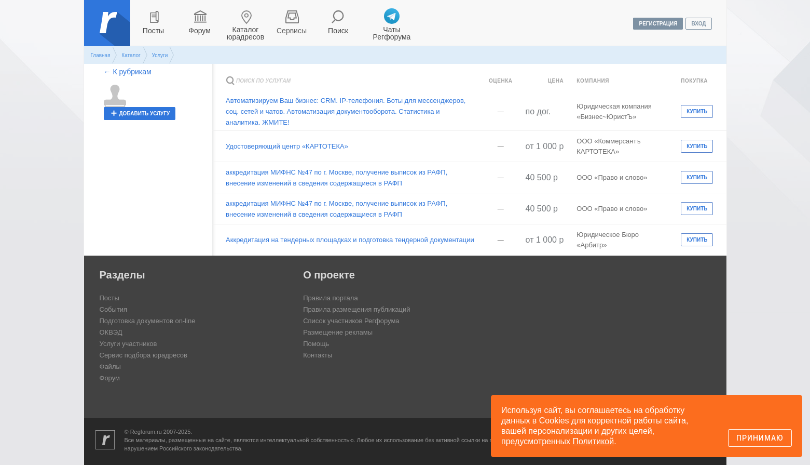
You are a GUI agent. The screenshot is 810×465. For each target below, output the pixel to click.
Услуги (160, 55)
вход (698, 23)
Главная (101, 55)
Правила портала (330, 298)
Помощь (316, 344)
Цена (556, 81)
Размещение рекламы (338, 332)
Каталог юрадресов (245, 33)
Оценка (501, 81)
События (114, 309)
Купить (697, 111)
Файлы (110, 366)
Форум (199, 30)
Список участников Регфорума (351, 321)
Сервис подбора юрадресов (143, 355)
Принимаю (760, 438)
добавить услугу (144, 113)
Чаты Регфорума (392, 33)
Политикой (593, 441)
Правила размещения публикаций (356, 309)
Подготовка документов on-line (148, 321)
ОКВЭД (111, 332)
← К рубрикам (128, 72)
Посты (153, 30)
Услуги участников (128, 344)
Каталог (130, 55)
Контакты (317, 355)
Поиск (338, 30)
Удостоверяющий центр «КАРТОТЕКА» (287, 146)
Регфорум (108, 30)
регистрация (658, 23)
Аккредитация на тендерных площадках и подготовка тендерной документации (350, 240)
